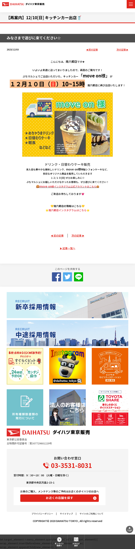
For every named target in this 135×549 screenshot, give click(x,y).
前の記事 (93, 49)
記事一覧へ (69, 248)
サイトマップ (66, 513)
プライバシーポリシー (42, 513)
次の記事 (121, 49)
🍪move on (44, 186)
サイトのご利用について (92, 513)
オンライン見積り (59, 544)
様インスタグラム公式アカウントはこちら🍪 (75, 186)
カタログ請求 (76, 544)
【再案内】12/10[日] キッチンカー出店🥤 (44, 17)
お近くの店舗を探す (59, 498)
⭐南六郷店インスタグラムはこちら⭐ (67, 210)
